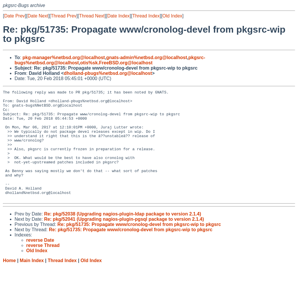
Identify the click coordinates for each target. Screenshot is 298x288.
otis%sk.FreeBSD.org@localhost (116, 62)
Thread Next (91, 15)
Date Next (37, 15)
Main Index (32, 282)
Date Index (118, 15)
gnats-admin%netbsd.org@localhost (146, 57)
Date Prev (14, 15)
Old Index (172, 15)
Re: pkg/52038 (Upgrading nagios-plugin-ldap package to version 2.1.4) (122, 235)
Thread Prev (64, 15)
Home (9, 282)
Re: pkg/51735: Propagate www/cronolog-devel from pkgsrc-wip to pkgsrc (139, 246)
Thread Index (146, 15)
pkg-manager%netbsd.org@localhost (63, 57)
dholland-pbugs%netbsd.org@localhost (108, 73)
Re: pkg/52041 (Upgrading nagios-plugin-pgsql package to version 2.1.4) (124, 240)
